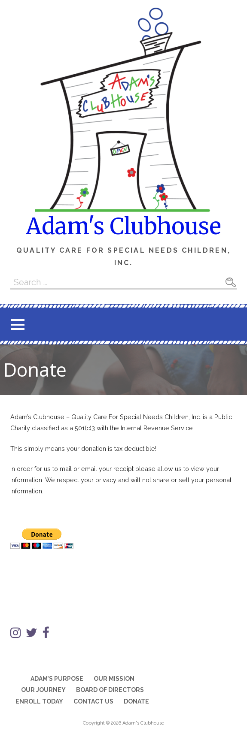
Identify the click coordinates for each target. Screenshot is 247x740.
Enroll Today (39, 701)
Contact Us (93, 701)
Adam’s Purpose (56, 678)
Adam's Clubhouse (123, 226)
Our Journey (43, 689)
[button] (17, 324)
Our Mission (114, 678)
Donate (136, 701)
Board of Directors (110, 689)
